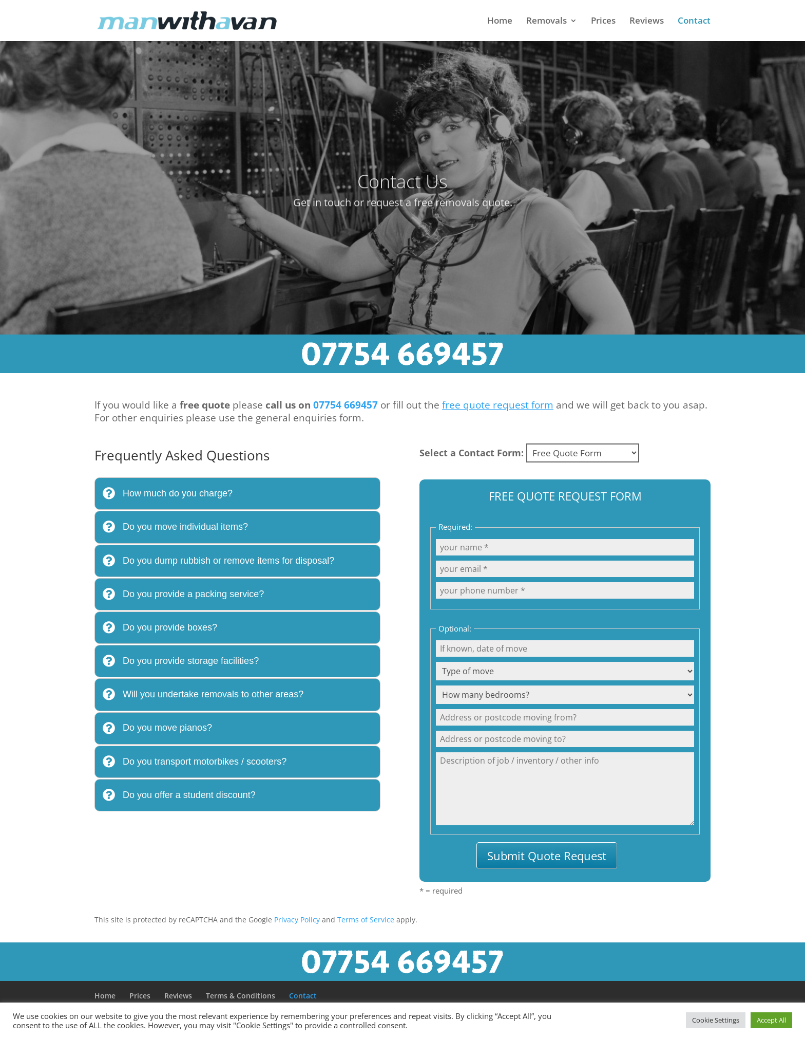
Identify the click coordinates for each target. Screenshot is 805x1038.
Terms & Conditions (240, 995)
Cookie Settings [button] (715, 1020)
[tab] (237, 493)
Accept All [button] (771, 1020)
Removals (546, 21)
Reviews (646, 21)
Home (499, 21)
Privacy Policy (297, 919)
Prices (603, 21)
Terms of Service (365, 919)
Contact (694, 21)
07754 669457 (345, 405)
